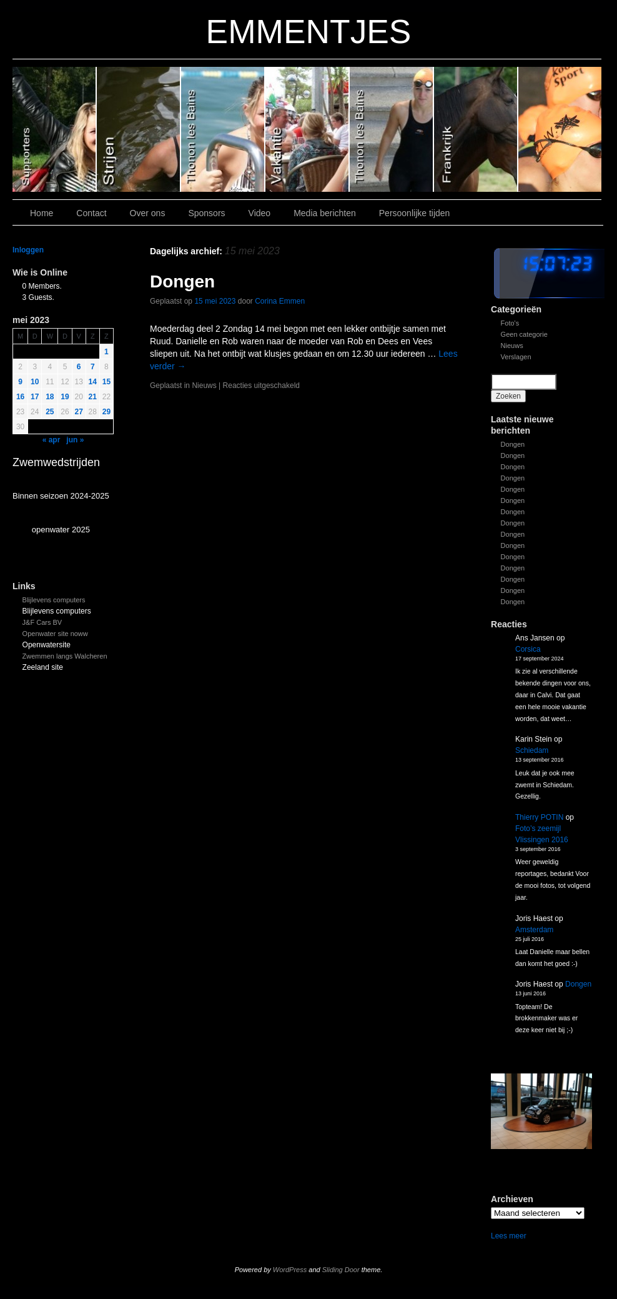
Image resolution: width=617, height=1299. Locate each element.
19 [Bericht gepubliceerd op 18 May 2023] (65, 396)
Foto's (510, 323)
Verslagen (516, 357)
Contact (91, 213)
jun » (75, 439)
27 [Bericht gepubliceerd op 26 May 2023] (79, 411)
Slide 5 (139, 129)
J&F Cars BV (42, 622)
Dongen (513, 444)
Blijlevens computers (54, 600)
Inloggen (28, 250)
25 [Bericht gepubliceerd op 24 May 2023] (50, 411)
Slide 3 (307, 129)
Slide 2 (392, 129)
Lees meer (508, 1236)
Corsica (528, 649)
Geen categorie (524, 334)
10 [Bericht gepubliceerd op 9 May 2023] (35, 381)
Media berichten (325, 213)
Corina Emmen (280, 301)
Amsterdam (534, 929)
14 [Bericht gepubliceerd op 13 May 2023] (93, 381)
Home (41, 213)
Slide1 (476, 129)
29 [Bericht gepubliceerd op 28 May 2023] (106, 411)
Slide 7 (559, 129)
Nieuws (512, 345)
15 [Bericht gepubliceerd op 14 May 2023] (106, 381)
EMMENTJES (309, 31)
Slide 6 (54, 129)
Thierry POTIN (539, 817)
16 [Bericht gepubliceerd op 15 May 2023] (20, 396)
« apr (51, 439)
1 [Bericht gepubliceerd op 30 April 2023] (106, 351)
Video (260, 213)
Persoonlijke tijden (414, 213)
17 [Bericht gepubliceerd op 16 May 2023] (35, 396)
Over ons (147, 213)
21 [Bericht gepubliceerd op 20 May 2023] (93, 396)
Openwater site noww (55, 633)
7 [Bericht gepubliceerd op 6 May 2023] (93, 366)
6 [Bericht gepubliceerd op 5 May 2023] (79, 366)
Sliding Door (341, 1269)
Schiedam (531, 750)
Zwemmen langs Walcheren (64, 656)
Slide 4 (223, 129)
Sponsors (206, 213)
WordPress (290, 1269)
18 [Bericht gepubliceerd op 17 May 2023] (50, 396)
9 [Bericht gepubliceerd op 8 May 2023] (20, 381)
